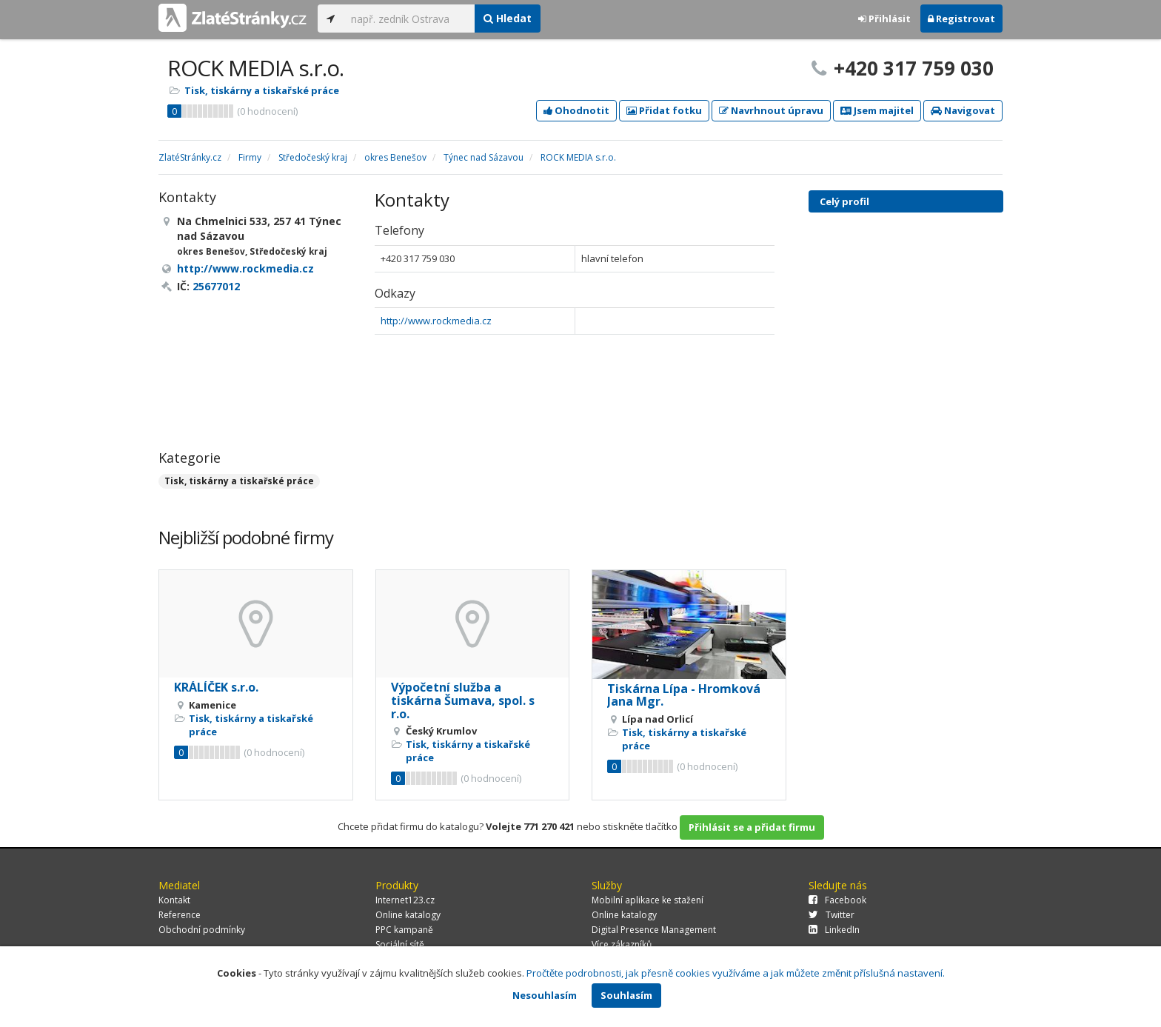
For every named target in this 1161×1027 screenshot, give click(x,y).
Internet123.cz (405, 900)
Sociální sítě (399, 944)
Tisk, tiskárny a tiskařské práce (261, 90)
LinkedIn (834, 929)
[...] (409, 18)
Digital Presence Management (654, 929)
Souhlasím (626, 995)
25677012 (216, 286)
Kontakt (174, 900)
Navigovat (963, 110)
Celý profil (844, 201)
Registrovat (961, 18)
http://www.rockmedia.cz (436, 320)
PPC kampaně (404, 929)
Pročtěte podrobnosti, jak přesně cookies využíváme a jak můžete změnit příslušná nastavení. (735, 973)
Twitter (831, 915)
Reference (179, 915)
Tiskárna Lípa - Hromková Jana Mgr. (683, 695)
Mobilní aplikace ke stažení (647, 900)
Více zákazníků (622, 944)
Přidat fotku (664, 110)
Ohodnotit (576, 110)
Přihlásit (884, 18)
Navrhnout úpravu (771, 110)
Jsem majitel (877, 110)
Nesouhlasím (544, 995)
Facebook (837, 900)
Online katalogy (408, 915)
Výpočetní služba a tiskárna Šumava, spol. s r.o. (463, 700)
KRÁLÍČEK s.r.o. (216, 687)
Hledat (508, 18)
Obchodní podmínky (201, 929)
